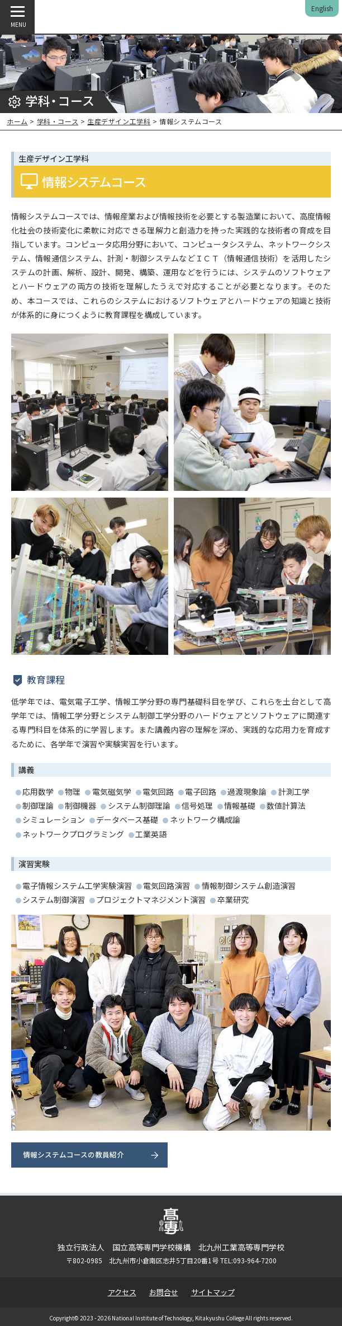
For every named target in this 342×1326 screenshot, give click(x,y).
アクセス (122, 1292)
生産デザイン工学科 (118, 121)
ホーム (17, 121)
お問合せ (163, 1292)
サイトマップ (213, 1292)
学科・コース (58, 121)
